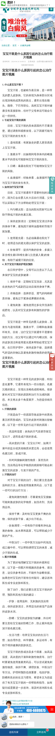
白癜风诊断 (25, 45)
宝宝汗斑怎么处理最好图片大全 (20, 701)
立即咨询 (43, 731)
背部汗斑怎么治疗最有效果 (18, 704)
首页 (14, 45)
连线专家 (13, 732)
